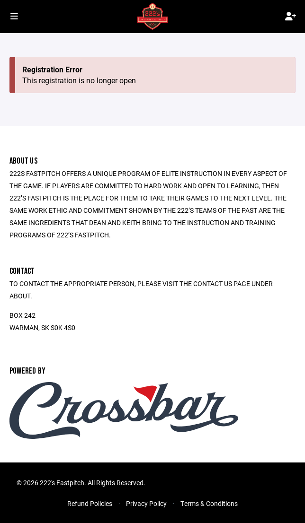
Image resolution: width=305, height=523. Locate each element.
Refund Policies (89, 503)
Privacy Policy (146, 503)
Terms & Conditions (209, 503)
